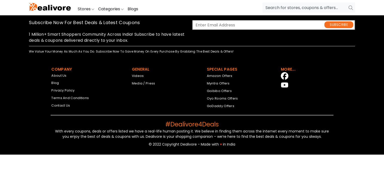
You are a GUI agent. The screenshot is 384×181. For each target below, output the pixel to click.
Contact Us (60, 105)
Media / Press (143, 83)
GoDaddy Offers (220, 106)
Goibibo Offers (219, 90)
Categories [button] (111, 9)
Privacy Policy (62, 90)
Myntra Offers (218, 83)
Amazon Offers (220, 75)
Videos (138, 75)
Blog (55, 82)
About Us (58, 75)
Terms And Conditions (70, 98)
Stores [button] (86, 9)
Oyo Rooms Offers (222, 98)
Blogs (133, 9)
